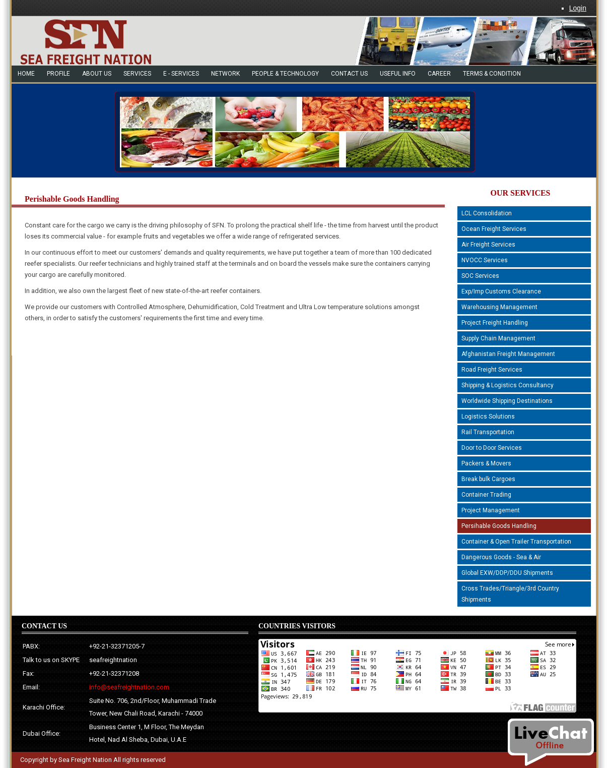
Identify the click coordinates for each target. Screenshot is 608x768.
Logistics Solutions (488, 416)
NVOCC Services (484, 260)
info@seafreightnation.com (129, 687)
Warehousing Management (499, 307)
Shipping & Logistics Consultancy (507, 385)
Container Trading (486, 494)
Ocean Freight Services (493, 228)
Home (26, 73)
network (225, 73)
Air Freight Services (488, 244)
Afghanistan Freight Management (508, 354)
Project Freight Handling (494, 322)
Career (439, 73)
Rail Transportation (487, 432)
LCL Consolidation (486, 213)
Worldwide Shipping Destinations (507, 400)
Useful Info (398, 73)
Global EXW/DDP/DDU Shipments (507, 572)
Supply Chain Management (498, 338)
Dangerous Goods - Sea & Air (501, 557)
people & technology (285, 73)
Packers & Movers (486, 463)
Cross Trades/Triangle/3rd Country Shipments (510, 594)
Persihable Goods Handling (498, 525)
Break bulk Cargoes (488, 479)
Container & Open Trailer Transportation (516, 541)
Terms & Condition (492, 73)
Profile (58, 73)
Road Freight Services (491, 369)
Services (137, 73)
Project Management (490, 510)
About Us (96, 73)
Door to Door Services (491, 447)
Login (577, 8)
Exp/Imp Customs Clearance (501, 291)
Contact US (349, 73)
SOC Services (480, 275)
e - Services (181, 73)
